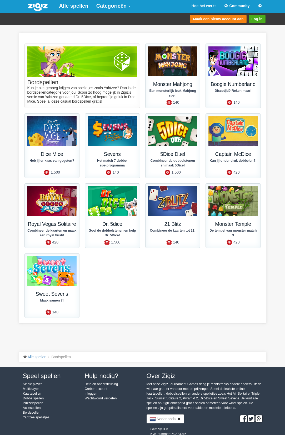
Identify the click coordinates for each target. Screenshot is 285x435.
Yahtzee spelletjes (36, 417)
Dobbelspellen (33, 398)
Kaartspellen (32, 393)
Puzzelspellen (33, 403)
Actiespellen (32, 408)
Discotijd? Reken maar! (233, 91)
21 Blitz (172, 224)
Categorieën (113, 6)
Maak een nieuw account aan (218, 19)
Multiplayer (31, 389)
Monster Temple (233, 224)
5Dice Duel (172, 154)
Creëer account (96, 389)
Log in (257, 19)
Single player (32, 384)
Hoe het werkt (204, 6)
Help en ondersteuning (101, 384)
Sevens (112, 154)
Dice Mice (52, 154)
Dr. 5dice (112, 224)
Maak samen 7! (52, 300)
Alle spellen (73, 6)
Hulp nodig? (101, 375)
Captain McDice (233, 154)
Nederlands (165, 419)
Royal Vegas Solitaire (52, 224)
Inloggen (91, 393)
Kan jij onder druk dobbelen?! (233, 160)
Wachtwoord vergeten (101, 398)
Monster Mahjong (172, 84)
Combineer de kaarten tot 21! (173, 230)
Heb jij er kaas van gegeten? (52, 160)
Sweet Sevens (52, 294)
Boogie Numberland (233, 84)
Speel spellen (42, 375)
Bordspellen (32, 412)
